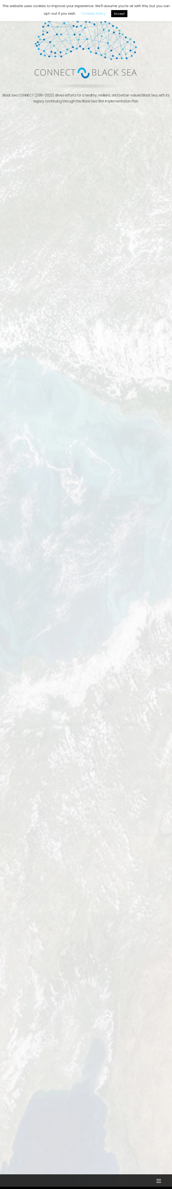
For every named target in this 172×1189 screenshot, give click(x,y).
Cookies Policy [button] (93, 13)
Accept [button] (119, 13)
